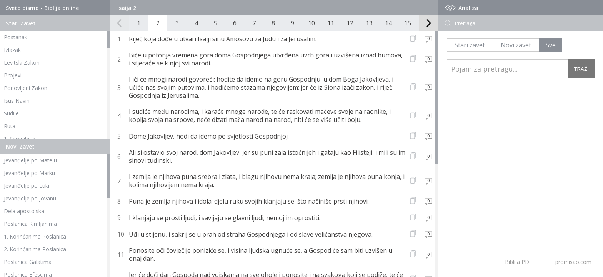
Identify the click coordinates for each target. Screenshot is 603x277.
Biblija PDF (518, 261)
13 (369, 23)
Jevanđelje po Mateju (30, 160)
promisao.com (573, 261)
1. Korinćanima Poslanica (35, 236)
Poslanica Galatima (28, 261)
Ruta (9, 126)
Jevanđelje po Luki (26, 185)
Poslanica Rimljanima (30, 223)
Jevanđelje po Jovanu (30, 198)
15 (407, 23)
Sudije (11, 113)
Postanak (15, 37)
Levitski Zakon (22, 62)
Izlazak (12, 49)
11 (330, 23)
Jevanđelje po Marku (29, 173)
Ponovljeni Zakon (25, 88)
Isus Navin (17, 100)
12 (349, 23)
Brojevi (13, 75)
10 (311, 23)
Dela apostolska (24, 211)
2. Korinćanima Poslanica (35, 249)
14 (388, 23)
